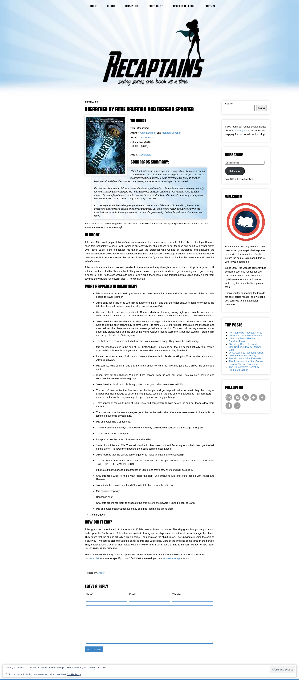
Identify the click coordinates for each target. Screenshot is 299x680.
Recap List (131, 6)
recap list (94, 558)
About (111, 6)
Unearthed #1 (146, 137)
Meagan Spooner (171, 132)
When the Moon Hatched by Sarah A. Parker (244, 340)
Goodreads (145, 154)
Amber (100, 572)
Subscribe (234, 171)
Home (93, 6)
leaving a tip (241, 130)
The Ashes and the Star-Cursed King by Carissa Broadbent (246, 363)
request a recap (171, 558)
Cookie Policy (74, 674)
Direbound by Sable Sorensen (245, 335)
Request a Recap (183, 6)
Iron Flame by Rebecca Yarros (245, 332)
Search (229, 103)
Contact (210, 6)
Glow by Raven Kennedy (242, 355)
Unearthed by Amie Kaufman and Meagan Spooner (139, 109)
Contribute (156, 6)
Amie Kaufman (148, 132)
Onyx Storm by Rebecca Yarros (246, 352)
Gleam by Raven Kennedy (243, 344)
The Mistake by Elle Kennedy (245, 358)
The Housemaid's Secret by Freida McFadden (244, 368)
